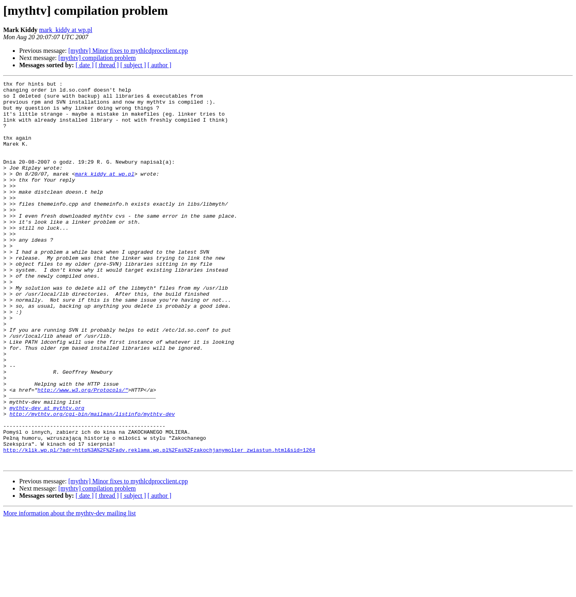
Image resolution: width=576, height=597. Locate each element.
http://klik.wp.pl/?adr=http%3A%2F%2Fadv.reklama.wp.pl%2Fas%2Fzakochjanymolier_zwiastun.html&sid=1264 (159, 524)
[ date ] (85, 65)
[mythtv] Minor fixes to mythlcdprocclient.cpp (128, 50)
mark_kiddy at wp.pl (65, 29)
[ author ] (160, 65)
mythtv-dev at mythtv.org (47, 473)
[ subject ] (133, 65)
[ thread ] (107, 65)
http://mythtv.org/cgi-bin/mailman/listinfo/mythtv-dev (92, 481)
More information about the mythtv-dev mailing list (69, 590)
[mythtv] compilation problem (97, 57)
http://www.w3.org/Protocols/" (83, 452)
